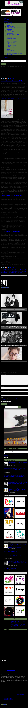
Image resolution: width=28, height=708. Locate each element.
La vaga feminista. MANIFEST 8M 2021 (11, 553)
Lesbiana (2, 680)
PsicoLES (8, 52)
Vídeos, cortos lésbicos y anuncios (14, 53)
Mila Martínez (7, 682)
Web (2, 395)
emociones (14, 679)
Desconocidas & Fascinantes (13, 34)
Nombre (3, 388)
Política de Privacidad (8, 701)
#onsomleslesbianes (16, 676)
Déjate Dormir (10, 33)
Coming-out (3, 679)
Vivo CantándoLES (11, 54)
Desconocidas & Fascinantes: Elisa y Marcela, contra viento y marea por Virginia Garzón (17, 465)
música (18, 682)
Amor (13, 678)
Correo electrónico (5, 392)
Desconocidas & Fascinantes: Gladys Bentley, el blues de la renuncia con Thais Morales (17, 484)
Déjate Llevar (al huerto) (12, 41)
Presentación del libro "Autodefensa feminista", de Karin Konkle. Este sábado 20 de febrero (15, 558)
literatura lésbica (22, 680)
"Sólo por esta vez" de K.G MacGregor (11, 156)
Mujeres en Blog (10, 50)
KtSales (8, 46)
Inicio (5, 18)
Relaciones (22, 682)
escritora (18, 679)
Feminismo (23, 679)
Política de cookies (8, 700)
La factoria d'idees (20, 696)
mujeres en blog (14, 682)
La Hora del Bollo (10, 26)
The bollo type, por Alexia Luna (18, 623)
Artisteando (9, 30)
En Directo (6, 21)
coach (20, 678)
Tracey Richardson (21, 272)
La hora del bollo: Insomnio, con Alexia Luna (9, 361)
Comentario (3, 374)
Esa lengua (9, 43)
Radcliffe (6, 272)
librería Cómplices (18, 271)
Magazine (2, 682)
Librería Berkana (7, 680)
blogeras (16, 678)
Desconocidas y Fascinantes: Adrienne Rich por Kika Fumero (13, 345)
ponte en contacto (11, 671)
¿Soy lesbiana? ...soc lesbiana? (10, 570)
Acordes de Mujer (11, 31)
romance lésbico (12, 272)
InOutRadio (6, 19)
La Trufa (8, 49)
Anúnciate (6, 57)
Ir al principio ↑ (4, 406)
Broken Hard (9, 37)
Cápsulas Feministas (11, 38)
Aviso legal (6, 698)
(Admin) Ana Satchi (5, 287)
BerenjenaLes (10, 35)
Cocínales (9, 39)
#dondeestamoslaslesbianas (6, 676)
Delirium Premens (11, 42)
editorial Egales (20, 269)
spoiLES (8, 25)
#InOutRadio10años (11, 45)
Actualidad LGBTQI (8, 56)
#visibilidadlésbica (7, 269)
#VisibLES (14, 269)
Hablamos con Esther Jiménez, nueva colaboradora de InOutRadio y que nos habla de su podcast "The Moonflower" (17, 564)
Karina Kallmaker (10, 271)
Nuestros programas (8, 22)
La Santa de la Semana (12, 47)
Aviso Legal (14, 399)
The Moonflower (10, 23)
